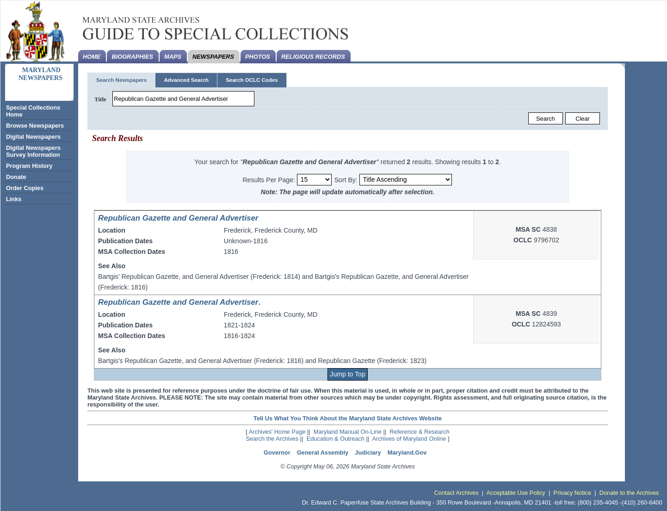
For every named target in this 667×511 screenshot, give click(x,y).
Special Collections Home (33, 111)
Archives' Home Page (277, 431)
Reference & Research (419, 431)
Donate (16, 176)
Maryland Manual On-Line (348, 431)
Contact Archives (456, 492)
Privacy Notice (572, 492)
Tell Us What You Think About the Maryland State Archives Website (347, 418)
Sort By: (346, 179)
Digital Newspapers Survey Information (33, 151)
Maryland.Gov (407, 452)
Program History (29, 165)
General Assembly (322, 452)
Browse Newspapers (35, 125)
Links (13, 199)
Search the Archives (272, 438)
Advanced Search (186, 80)
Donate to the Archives (629, 492)
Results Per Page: (269, 179)
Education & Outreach (335, 438)
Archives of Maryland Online (409, 438)
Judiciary (368, 452)
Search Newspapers (121, 80)
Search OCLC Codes (252, 80)
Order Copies (24, 188)
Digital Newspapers (33, 136)
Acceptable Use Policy (515, 492)
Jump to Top (347, 374)
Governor (277, 452)
